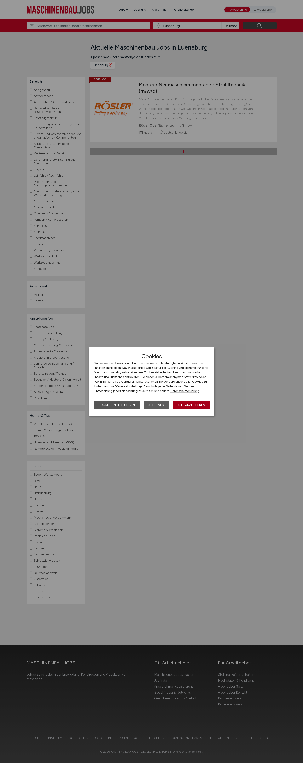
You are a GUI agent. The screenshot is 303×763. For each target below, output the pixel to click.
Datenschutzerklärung (184, 391)
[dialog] (151, 381)
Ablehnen (156, 405)
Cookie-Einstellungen (116, 405)
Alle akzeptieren (191, 405)
